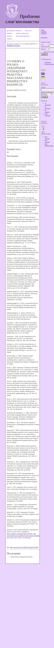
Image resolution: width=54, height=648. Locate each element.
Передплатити (49, 64)
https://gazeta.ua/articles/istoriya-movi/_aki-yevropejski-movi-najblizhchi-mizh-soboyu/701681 (23, 535)
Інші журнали (47, 114)
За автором (47, 107)
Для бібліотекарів (49, 145)
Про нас (29, 31)
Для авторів (47, 141)
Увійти (9, 33)
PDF (8, 152)
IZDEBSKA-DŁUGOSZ (13, 46)
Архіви (9, 39)
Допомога (44, 37)
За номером (48, 104)
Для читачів (47, 137)
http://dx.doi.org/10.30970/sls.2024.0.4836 (24, 547)
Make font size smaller (43, 126)
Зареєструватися (22, 33)
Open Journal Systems (43, 31)
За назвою (47, 111)
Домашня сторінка (14, 31)
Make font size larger (43, 131)
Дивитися (48, 62)
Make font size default (43, 129)
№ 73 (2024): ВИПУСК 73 (29, 44)
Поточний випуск (23, 36)
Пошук (9, 36)
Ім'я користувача (45, 46)
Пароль (43, 49)
